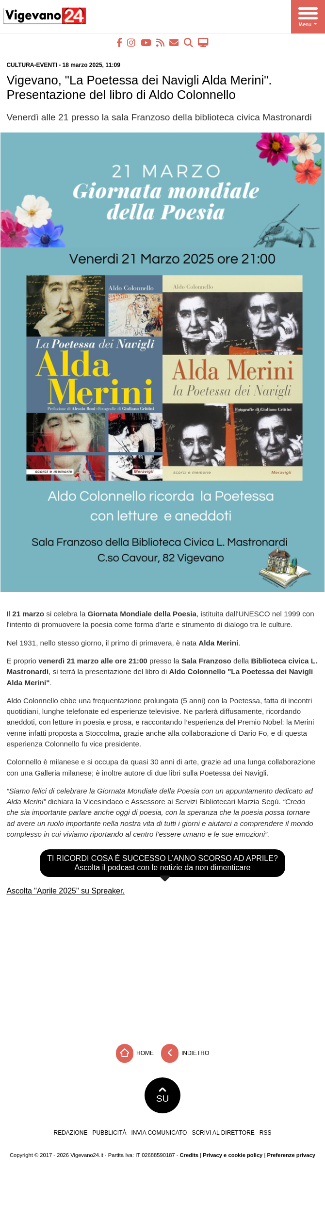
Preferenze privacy (291, 1155)
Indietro (185, 1053)
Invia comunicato (159, 1132)
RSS (266, 1132)
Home (135, 1053)
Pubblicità (110, 1132)
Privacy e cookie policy (232, 1155)
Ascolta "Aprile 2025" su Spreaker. (65, 891)
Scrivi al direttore (223, 1132)
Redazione (70, 1132)
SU (162, 1095)
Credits (189, 1155)
